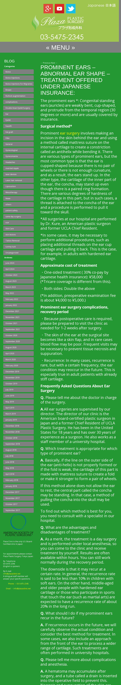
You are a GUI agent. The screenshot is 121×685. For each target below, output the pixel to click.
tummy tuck (10, 246)
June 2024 (9, 263)
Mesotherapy (11, 192)
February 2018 (11, 480)
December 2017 (12, 492)
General (8, 144)
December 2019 (12, 371)
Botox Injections (12, 78)
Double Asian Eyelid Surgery (17, 108)
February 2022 (11, 299)
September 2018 (12, 444)
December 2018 (12, 426)
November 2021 (12, 317)
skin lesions (10, 234)
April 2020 (9, 353)
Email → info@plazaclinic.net (18, 588)
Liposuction (10, 186)
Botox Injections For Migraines (18, 84)
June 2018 (9, 462)
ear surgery (70, 133)
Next (54, 63)
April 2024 (9, 269)
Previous (45, 63)
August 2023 (10, 281)
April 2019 (9, 407)
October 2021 (11, 323)
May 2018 (9, 468)
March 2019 (10, 413)
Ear (6, 114)
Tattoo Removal (12, 240)
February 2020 (11, 365)
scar (7, 222)
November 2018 (12, 432)
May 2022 (9, 293)
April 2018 (9, 474)
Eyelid (7, 120)
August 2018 (10, 450)
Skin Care (9, 228)
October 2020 (11, 335)
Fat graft (9, 132)
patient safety (11, 210)
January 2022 (11, 305)
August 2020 (10, 347)
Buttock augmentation (15, 96)
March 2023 (10, 287)
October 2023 (11, 275)
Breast (8, 90)
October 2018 (11, 438)
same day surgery (13, 216)
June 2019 (9, 395)
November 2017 (12, 498)
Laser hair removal (13, 180)
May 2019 (9, 401)
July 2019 (9, 389)
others (8, 204)
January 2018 (11, 486)
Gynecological (11, 150)
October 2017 (11, 504)
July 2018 (9, 456)
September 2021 (12, 329)
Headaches (10, 162)
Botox (8, 72)
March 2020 (10, 359)
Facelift (8, 126)
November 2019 (12, 377)
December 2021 (12, 311)
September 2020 (12, 341)
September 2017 (12, 510)
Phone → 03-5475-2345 (18, 583)
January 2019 (11, 420)
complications (11, 102)
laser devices (11, 174)
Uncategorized (11, 252)
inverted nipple (12, 168)
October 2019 (11, 383)
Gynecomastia (11, 156)
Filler (7, 138)
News (7, 198)
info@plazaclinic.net (11, 573)
